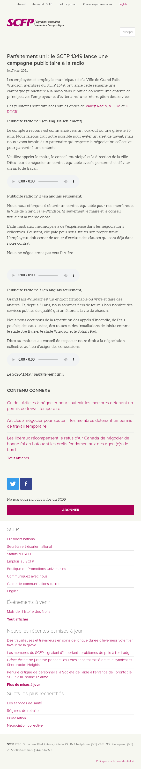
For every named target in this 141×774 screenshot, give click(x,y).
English (123, 4)
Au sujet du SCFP (42, 4)
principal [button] (129, 33)
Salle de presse (67, 4)
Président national (21, 539)
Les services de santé (24, 703)
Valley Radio (96, 106)
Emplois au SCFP (20, 561)
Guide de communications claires (33, 584)
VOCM (114, 106)
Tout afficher (18, 458)
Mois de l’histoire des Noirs (28, 611)
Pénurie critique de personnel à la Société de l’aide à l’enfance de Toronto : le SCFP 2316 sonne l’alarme (69, 674)
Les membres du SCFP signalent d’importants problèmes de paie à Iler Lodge (69, 652)
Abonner (70, 510)
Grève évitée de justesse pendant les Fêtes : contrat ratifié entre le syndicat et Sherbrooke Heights (69, 662)
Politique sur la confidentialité (115, 761)
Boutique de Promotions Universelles (36, 569)
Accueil (21, 4)
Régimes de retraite (23, 710)
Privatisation (16, 718)
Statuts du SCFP (19, 554)
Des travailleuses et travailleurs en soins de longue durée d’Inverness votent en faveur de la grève (70, 642)
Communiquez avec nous (97, 4)
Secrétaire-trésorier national (29, 546)
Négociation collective (25, 725)
